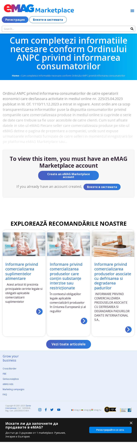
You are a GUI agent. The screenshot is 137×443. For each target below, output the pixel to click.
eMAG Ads (8, 385)
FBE (4, 374)
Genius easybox (11, 380)
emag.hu (97, 411)
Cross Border (9, 369)
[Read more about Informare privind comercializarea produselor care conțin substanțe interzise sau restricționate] (84, 321)
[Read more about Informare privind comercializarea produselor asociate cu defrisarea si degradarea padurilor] (128, 329)
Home (15, 75)
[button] (132, 11)
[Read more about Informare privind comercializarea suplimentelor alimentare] (39, 311)
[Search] (132, 29)
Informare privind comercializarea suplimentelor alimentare (21, 271)
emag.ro (77, 411)
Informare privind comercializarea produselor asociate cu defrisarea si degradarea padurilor (112, 275)
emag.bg (87, 411)
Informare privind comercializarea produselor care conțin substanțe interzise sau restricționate (66, 275)
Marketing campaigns (13, 390)
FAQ (5, 395)
